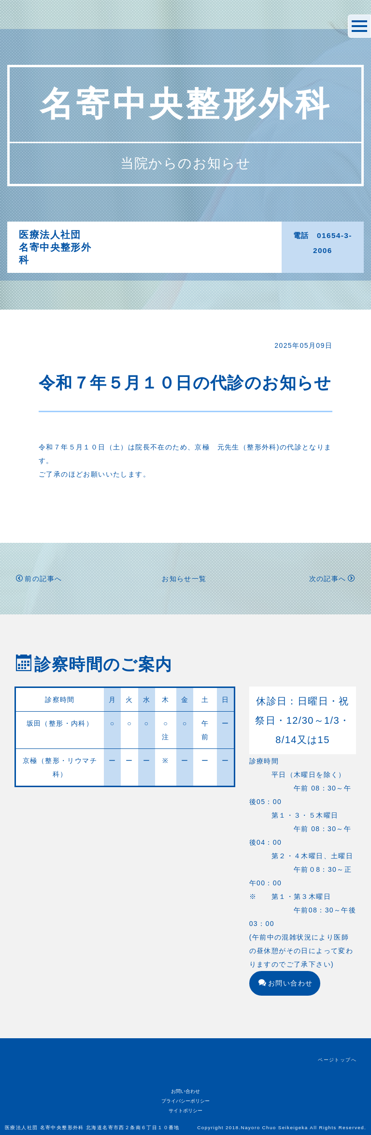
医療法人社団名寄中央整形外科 (55, 247)
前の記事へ (39, 578)
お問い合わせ (285, 983)
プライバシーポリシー (185, 1101)
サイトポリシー (185, 1110)
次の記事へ (332, 578)
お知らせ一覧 (184, 578)
